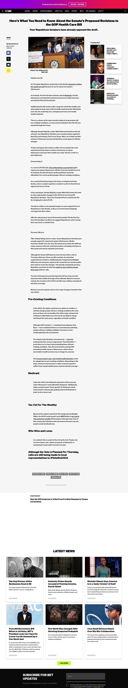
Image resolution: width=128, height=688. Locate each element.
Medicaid (68, 95)
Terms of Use (77, 687)
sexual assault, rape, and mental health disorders (55, 359)
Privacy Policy (97, 687)
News (8, 38)
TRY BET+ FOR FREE (77, 4)
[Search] (125, 11)
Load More (64, 663)
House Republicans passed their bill (62, 168)
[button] (8, 53)
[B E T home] (8, 12)
